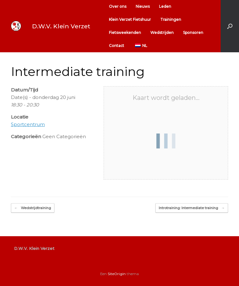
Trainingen (170, 19)
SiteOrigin (117, 274)
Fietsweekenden (125, 32)
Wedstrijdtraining (32, 208)
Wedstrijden (162, 32)
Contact (116, 45)
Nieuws (143, 6)
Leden (165, 6)
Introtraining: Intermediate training (192, 208)
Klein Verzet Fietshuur (130, 19)
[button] (230, 26)
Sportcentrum (28, 124)
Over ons (117, 6)
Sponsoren (193, 32)
